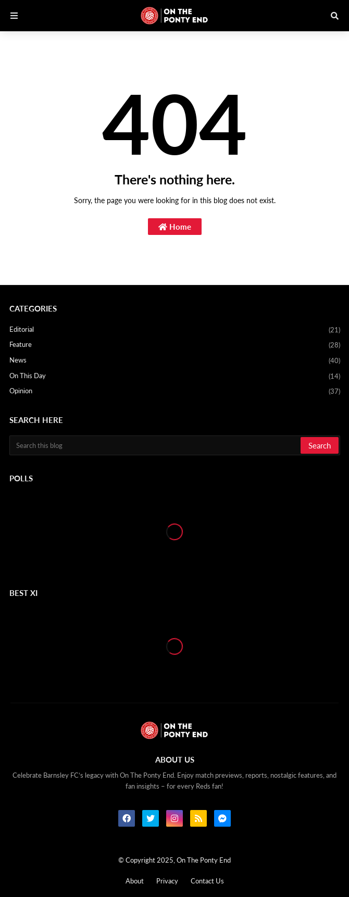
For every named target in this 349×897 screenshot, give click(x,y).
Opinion (174, 391)
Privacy (167, 881)
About (135, 881)
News (174, 361)
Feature (174, 345)
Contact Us (207, 881)
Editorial (174, 330)
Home (174, 226)
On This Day (174, 376)
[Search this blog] (156, 445)
